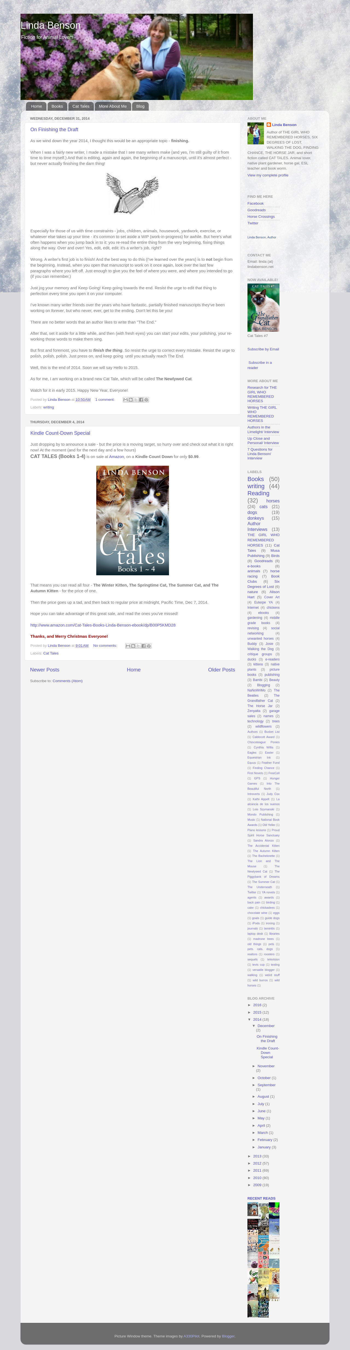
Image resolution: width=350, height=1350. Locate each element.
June (262, 1111)
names (268, 716)
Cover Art (271, 597)
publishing (272, 675)
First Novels (255, 773)
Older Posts (221, 670)
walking (252, 975)
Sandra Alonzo (263, 840)
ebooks (263, 613)
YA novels (268, 892)
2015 (257, 1012)
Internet (253, 608)
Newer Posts (44, 670)
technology (255, 721)
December (266, 1026)
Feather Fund (271, 762)
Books (57, 106)
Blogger (228, 1336)
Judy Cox (273, 794)
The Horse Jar (260, 706)
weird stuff (272, 975)
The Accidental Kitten (263, 845)
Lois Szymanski (263, 809)
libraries (274, 933)
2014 (257, 1019)
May (262, 1118)
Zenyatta (253, 711)
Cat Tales (80, 106)
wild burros (260, 980)
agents (251, 897)
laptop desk (255, 933)
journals (252, 928)
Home (36, 106)
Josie (269, 644)
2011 (257, 1170)
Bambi (257, 680)
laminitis (269, 928)
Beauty (274, 680)
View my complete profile (267, 175)
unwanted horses (260, 638)
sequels (252, 959)
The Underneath (259, 887)
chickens (273, 608)
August (264, 1096)
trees (276, 721)
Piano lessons (256, 830)
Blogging (263, 685)
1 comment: (105, 399)
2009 (257, 1185)
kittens (258, 664)
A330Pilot (191, 1336)
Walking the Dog (260, 649)
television (273, 959)
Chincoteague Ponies (263, 742)
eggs (276, 912)
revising (253, 628)
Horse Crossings (261, 216)
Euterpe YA (263, 602)
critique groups (259, 654)
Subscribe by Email (263, 349)
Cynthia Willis (263, 747)
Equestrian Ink (259, 757)
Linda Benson (51, 25)
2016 (257, 1005)
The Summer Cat (263, 881)
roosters (269, 954)
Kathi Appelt (261, 799)
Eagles (251, 752)
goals (255, 918)
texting (275, 964)
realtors (252, 954)
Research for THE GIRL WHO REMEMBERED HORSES (262, 394)
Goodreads (256, 210)
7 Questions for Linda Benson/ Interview (260, 453)
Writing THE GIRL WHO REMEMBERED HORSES (262, 414)
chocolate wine (257, 912)
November (266, 1066)
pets (271, 944)
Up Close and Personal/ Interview (263, 440)
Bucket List (272, 731)
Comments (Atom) (68, 681)
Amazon (116, 456)
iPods (256, 923)
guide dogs (272, 918)
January (265, 1147)
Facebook (255, 203)
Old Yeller (268, 824)
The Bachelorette (263, 855)
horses (273, 500)
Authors (252, 731)
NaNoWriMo (256, 690)
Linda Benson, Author (261, 237)
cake (250, 907)
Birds (275, 556)
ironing (270, 923)
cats (263, 506)
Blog (140, 106)
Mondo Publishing (260, 814)
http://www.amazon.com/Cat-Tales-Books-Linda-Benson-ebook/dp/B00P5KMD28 (103, 625)
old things (254, 944)
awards (269, 897)
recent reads (261, 1198)
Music (251, 819)
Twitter (252, 223)
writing (48, 407)
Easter (269, 752)
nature (252, 592)
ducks (251, 659)
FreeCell (274, 773)
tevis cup (258, 964)
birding (270, 902)
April (262, 1125)
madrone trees (263, 938)
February (265, 1140)
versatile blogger (263, 969)
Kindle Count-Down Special (60, 433)
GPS (257, 778)
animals (253, 571)
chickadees (267, 907)
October (265, 1078)
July (261, 1104)
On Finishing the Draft (54, 129)
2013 (257, 1156)
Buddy (252, 644)
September (267, 1085)
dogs (252, 512)
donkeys (255, 518)
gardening (254, 618)
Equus (251, 762)
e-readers (273, 659)
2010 (257, 1178)
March (263, 1133)
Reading (258, 493)
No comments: (105, 645)
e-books (254, 566)
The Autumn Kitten (266, 851)
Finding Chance (263, 768)
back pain (253, 902)
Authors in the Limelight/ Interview (263, 429)
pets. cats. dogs (260, 949)
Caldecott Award (263, 737)
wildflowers (263, 726)
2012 (257, 1163)
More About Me (113, 106)
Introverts (253, 794)
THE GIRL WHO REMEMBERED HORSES (263, 540)
